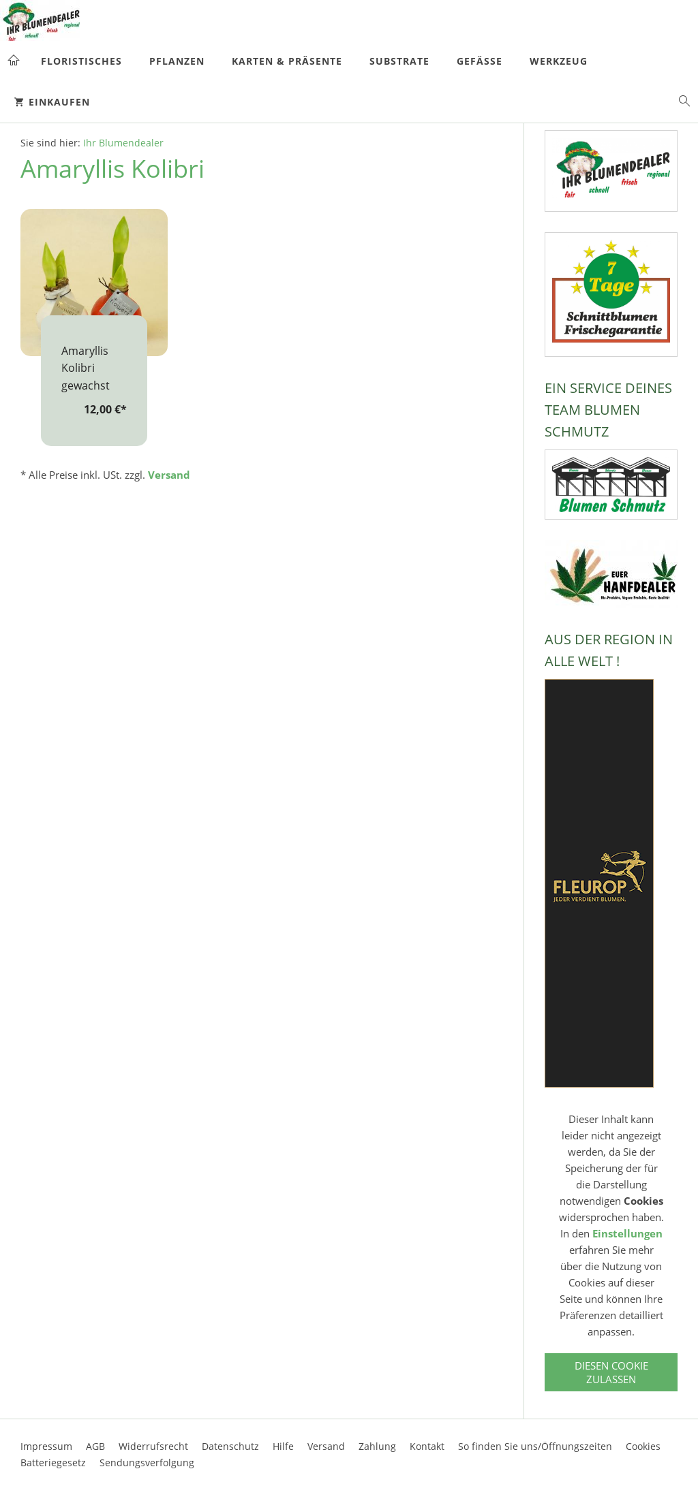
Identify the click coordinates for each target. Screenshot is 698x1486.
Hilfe (283, 1446)
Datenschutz (230, 1446)
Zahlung (377, 1446)
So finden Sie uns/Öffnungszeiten (535, 1446)
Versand (169, 474)
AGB (95, 1446)
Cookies (643, 1446)
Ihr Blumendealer (123, 143)
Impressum (46, 1446)
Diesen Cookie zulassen (611, 1372)
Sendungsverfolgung (147, 1462)
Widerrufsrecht (153, 1446)
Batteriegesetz (53, 1462)
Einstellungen (627, 1233)
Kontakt (427, 1446)
